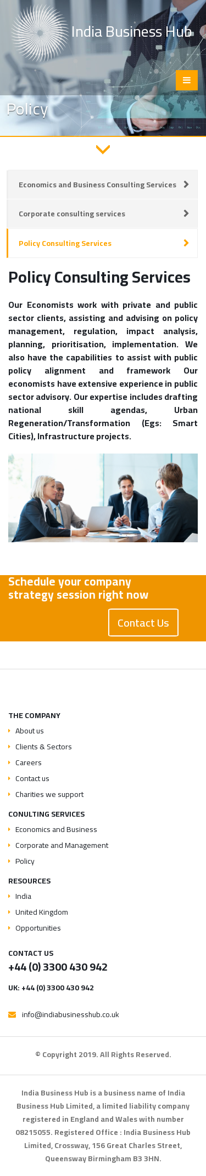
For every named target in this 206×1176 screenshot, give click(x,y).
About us (29, 731)
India (23, 896)
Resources (29, 881)
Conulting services (46, 814)
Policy (25, 861)
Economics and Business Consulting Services (97, 184)
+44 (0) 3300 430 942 (58, 966)
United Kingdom (41, 912)
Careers (28, 762)
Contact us (32, 778)
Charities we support (49, 794)
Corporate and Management (61, 845)
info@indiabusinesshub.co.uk (70, 1014)
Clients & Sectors (43, 746)
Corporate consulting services (72, 213)
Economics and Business (56, 829)
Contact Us (143, 622)
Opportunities (38, 928)
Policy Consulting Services (65, 243)
